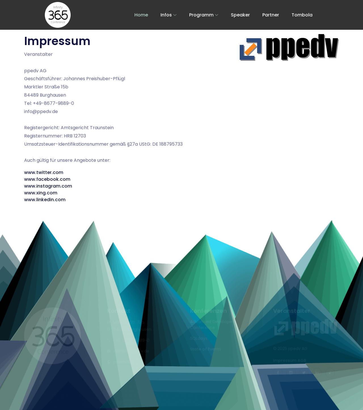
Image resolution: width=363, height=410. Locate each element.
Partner (270, 15)
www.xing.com (40, 193)
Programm (201, 15)
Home (141, 15)
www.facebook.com (47, 179)
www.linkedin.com (45, 199)
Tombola (302, 15)
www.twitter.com (43, 172)
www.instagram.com (48, 186)
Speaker (240, 15)
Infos (166, 15)
